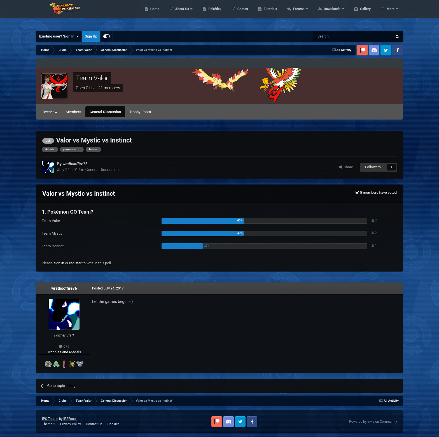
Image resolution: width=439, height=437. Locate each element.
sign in (58, 263)
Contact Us (94, 424)
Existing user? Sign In (59, 36)
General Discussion (105, 112)
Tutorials (297, 14)
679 (64, 346)
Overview (50, 112)
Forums (325, 14)
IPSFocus (70, 419)
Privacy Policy (70, 424)
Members (73, 112)
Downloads (359, 14)
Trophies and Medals (64, 352)
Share (346, 167)
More (390, 14)
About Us (209, 14)
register (75, 263)
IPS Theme (50, 419)
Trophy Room (140, 112)
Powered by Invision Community (373, 422)
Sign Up (91, 36)
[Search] (339, 36)
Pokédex (241, 14)
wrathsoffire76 (64, 288)
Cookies (114, 424)
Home (181, 14)
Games (269, 14)
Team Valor (92, 78)
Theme (48, 424)
